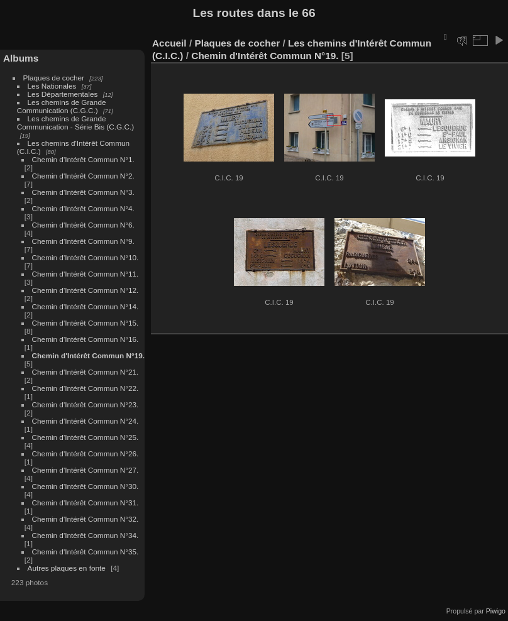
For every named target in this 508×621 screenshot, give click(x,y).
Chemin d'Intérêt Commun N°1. (83, 159)
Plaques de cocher (53, 78)
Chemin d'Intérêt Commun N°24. (85, 421)
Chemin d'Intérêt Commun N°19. (88, 355)
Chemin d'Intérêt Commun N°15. (85, 323)
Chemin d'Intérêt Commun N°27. (85, 470)
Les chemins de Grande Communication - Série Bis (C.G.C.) (75, 122)
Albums (20, 58)
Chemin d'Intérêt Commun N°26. (85, 453)
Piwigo (495, 611)
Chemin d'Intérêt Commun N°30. (85, 486)
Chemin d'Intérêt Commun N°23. (85, 404)
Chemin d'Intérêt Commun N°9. (83, 241)
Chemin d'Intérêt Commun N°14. (85, 306)
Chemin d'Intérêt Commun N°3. (83, 192)
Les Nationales (52, 86)
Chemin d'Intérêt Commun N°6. (83, 225)
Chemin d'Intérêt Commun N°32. (85, 519)
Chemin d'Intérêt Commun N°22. (85, 388)
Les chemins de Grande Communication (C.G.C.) (61, 106)
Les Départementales (63, 94)
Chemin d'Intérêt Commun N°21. (85, 372)
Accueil (169, 43)
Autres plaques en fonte (67, 568)
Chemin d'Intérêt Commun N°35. (85, 551)
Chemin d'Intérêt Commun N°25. (85, 437)
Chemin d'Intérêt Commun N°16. (85, 339)
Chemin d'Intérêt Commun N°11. (85, 274)
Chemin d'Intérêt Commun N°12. (85, 290)
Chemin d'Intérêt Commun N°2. (83, 176)
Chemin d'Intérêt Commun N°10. (85, 257)
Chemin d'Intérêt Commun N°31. (85, 502)
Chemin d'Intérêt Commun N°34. (85, 535)
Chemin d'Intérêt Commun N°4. (83, 208)
